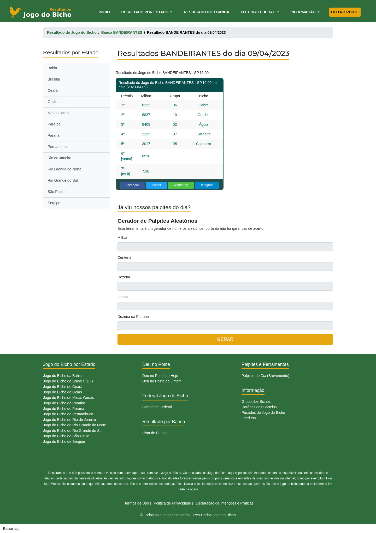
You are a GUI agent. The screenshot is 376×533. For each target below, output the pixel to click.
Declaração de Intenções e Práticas (225, 503)
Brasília (54, 79)
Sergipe (54, 203)
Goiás (52, 102)
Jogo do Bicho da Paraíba (64, 403)
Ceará (53, 90)
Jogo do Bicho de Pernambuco (68, 414)
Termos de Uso (136, 503)
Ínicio (105, 11)
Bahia (52, 68)
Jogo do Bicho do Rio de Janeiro (69, 419)
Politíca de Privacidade (172, 503)
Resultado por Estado (145, 12)
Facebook (133, 185)
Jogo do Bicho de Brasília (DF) (68, 381)
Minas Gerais (58, 113)
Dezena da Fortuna (133, 316)
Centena (124, 257)
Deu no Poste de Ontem (161, 381)
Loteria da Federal (157, 407)
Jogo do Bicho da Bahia (62, 376)
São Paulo (56, 192)
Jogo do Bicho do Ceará (62, 387)
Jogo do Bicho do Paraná (63, 408)
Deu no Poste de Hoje (160, 376)
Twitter (156, 185)
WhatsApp (180, 185)
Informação (303, 12)
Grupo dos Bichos (256, 401)
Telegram (206, 185)
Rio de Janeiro (59, 158)
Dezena (124, 277)
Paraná (54, 135)
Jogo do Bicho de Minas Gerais (68, 398)
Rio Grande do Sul (63, 180)
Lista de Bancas (155, 433)
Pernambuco (58, 147)
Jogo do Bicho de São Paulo (66, 436)
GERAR (225, 339)
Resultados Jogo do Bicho (214, 515)
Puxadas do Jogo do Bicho (263, 412)
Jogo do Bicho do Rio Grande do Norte (74, 425)
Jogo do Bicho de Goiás (62, 392)
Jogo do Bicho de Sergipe (64, 441)
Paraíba (54, 124)
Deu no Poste (345, 12)
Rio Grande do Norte (64, 169)
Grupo (123, 297)
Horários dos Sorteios (259, 407)
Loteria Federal (258, 12)
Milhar (122, 238)
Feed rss (249, 418)
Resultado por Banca (206, 12)
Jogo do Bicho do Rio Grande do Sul (72, 430)
